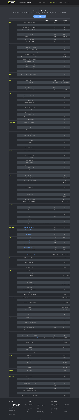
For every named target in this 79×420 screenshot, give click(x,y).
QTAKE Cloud (39, 404)
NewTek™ (53, 414)
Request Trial (27, 409)
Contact (65, 2)
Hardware (61, 2)
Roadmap (26, 412)
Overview (65, 5)
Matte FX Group (29, 232)
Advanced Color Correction (29, 247)
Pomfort (65, 405)
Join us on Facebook (29, 405)
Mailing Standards (60, 419)
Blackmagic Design (55, 409)
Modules (56, 2)
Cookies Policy (44, 419)
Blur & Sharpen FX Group (29, 227)
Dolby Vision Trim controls (29, 254)
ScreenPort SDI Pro (41, 412)
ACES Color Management (29, 252)
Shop (69, 2)
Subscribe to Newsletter (29, 404)
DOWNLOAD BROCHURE (39, 16)
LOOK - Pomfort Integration (29, 245)
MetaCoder (39, 409)
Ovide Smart (66, 404)
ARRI (52, 407)
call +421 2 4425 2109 (13, 414)
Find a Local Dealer (28, 408)
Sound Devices (67, 409)
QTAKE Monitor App (41, 407)
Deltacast (53, 412)
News (44, 2)
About (40, 2)
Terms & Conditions (52, 419)
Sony (65, 408)
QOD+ (37, 337)
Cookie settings (67, 419)
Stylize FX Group (29, 234)
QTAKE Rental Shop (41, 405)
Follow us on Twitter (29, 407)
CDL (29, 240)
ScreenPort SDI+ (40, 411)
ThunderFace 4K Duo (41, 414)
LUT (29, 242)
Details (69, 5)
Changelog (27, 411)
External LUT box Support (29, 249)
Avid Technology (54, 408)
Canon (52, 411)
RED (65, 407)
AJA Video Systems (55, 405)
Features (52, 2)
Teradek (65, 414)
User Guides (27, 414)
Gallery (47, 2)
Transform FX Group (29, 229)
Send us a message (12, 413)
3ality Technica (54, 404)
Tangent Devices (67, 412)
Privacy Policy (38, 419)
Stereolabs (66, 411)
